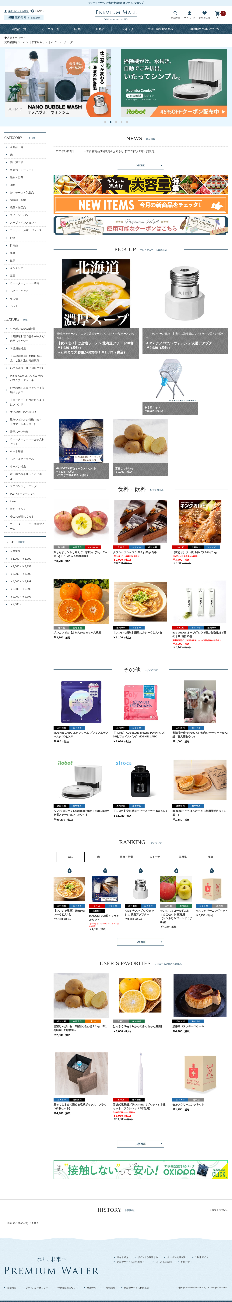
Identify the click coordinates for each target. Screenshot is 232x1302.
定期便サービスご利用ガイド (131, 1262)
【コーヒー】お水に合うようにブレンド (27, 402)
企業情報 (11, 1287)
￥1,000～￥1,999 (20, 558)
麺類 (12, 184)
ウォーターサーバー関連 (24, 283)
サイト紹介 (122, 1257)
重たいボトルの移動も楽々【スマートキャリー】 (26, 422)
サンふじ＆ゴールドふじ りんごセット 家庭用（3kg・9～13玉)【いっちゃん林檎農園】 (176, 913)
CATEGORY (19, 138)
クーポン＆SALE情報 (22, 328)
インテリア (16, 268)
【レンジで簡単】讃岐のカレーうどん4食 (137, 632)
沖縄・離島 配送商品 (160, 29)
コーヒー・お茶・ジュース (26, 230)
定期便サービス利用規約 (136, 1287)
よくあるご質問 (164, 1262)
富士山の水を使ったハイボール (27, 476)
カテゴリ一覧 (50, 29)
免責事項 (91, 1287)
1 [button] (105, 122)
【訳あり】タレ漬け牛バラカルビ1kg (194, 552)
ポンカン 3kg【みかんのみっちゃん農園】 (79, 632)
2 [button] (110, 122)
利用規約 (110, 1287)
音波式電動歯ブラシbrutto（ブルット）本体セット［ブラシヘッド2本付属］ (139, 1106)
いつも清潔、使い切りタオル (27, 368)
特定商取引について (68, 1287)
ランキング (126, 29)
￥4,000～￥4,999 (20, 581)
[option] (58, 83)
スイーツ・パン (19, 215)
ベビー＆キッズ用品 (22, 458)
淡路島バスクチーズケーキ (188, 1026)
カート (220, 15)
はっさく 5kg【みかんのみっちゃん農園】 (138, 1026)
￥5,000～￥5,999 (20, 589)
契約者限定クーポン (16, 42)
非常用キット (39, 42)
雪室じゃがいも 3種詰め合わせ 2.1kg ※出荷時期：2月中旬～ (80, 1028)
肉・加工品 (16, 162)
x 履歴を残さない (219, 1210)
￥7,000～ (16, 604)
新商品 (99, 29)
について (204, 29)
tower (13, 501)
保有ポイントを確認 (18, 11)
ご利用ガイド (201, 1257)
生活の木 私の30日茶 (23, 411)
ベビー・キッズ (19, 290)
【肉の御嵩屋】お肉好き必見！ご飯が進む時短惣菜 (26, 358)
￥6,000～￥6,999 (20, 596)
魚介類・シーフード (22, 169)
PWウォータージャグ (23, 493)
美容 (12, 252)
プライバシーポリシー (37, 1287)
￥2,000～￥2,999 (20, 566)
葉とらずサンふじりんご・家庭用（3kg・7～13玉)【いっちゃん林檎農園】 (80, 554)
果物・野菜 (16, 177)
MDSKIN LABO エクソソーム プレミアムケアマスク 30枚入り (81, 734)
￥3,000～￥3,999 (20, 573)
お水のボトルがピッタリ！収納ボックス (27, 390)
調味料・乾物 (18, 199)
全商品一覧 (18, 29)
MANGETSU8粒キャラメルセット (104, 917)
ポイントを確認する (148, 1257)
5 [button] (127, 122)
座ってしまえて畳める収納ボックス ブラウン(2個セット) (80, 1106)
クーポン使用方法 (176, 1257)
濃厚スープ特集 (19, 431)
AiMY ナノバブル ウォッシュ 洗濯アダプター (139, 912)
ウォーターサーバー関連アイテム (27, 526)
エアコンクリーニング (23, 486)
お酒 (12, 237)
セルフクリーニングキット (212, 910)
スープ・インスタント (23, 222)
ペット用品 (16, 451)
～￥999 (15, 551)
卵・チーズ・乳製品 (22, 192)
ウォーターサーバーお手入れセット (27, 441)
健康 (12, 260)
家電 (12, 275)
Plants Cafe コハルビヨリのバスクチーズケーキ (26, 378)
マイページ (189, 15)
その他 (14, 298)
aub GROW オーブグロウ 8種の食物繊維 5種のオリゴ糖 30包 (199, 634)
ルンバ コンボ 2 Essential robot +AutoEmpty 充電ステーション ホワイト (81, 812)
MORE (140, 165)
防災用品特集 (18, 348)
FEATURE (16, 319)
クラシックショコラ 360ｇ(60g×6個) (135, 552)
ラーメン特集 (18, 466)
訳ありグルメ (18, 508)
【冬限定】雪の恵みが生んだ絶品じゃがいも (27, 338)
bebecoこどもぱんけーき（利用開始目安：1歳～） (199, 812)
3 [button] (116, 122)
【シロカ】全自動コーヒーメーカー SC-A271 (140, 810)
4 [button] (121, 122)
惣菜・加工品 (18, 207)
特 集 (77, 29)
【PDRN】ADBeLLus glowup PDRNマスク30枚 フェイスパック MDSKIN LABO (139, 734)
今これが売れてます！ (23, 516)
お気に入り (204, 15)
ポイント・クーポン (63, 42)
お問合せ (185, 1262)
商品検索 (175, 15)
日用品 (14, 245)
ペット (14, 305)
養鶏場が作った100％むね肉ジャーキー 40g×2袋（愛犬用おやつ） (199, 734)
